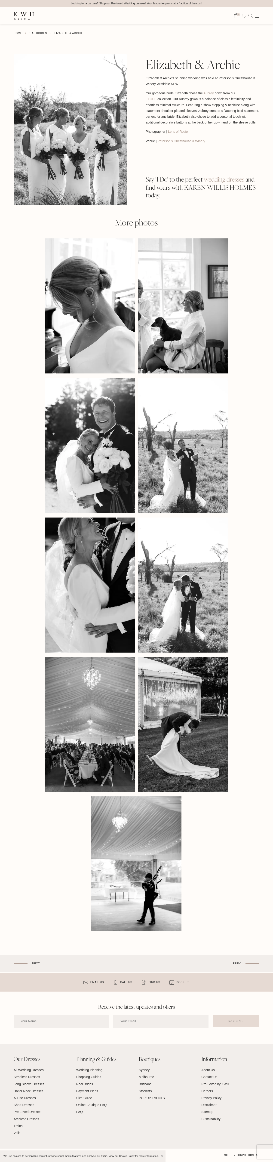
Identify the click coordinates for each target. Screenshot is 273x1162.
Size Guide (84, 1098)
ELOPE (151, 99)
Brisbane (145, 1084)
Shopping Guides (88, 1077)
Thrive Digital (247, 1155)
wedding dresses (224, 179)
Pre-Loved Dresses (27, 1112)
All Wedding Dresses (29, 1070)
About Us (208, 1070)
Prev (237, 963)
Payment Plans (87, 1091)
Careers (207, 1091)
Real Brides (37, 33)
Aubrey (208, 93)
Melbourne (146, 1077)
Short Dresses (24, 1105)
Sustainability (211, 1119)
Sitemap (207, 1112)
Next (36, 963)
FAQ (79, 1112)
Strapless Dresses (27, 1077)
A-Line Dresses (25, 1098)
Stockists (145, 1091)
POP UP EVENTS (152, 1098)
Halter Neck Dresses (28, 1091)
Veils (17, 1133)
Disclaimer (208, 1105)
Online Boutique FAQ (91, 1105)
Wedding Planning (89, 1070)
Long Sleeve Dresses (29, 1084)
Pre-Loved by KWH (215, 1084)
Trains (18, 1126)
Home (18, 33)
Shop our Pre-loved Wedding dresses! (122, 3)
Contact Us (209, 1077)
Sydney (144, 1070)
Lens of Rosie (178, 131)
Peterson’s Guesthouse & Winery (181, 141)
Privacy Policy (211, 1098)
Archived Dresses (26, 1119)
